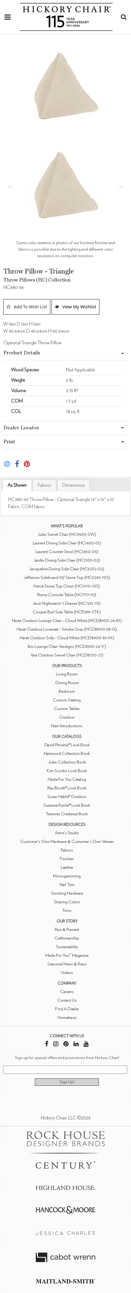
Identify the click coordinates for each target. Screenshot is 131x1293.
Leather (67, 867)
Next (121, 186)
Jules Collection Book (67, 762)
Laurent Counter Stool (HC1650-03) (66, 551)
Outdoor (67, 717)
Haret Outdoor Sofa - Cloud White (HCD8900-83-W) (67, 638)
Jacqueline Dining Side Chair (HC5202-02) (66, 569)
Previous (10, 186)
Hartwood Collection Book (67, 753)
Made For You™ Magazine (66, 955)
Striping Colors (67, 902)
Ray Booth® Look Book (66, 788)
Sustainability (67, 947)
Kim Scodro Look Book (67, 771)
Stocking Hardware (67, 893)
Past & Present (67, 929)
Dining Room (67, 683)
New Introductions (66, 726)
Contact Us (67, 1000)
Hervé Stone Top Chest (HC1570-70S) (66, 586)
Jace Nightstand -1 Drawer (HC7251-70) (67, 603)
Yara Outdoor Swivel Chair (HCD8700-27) (66, 655)
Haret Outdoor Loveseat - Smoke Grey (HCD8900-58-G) (67, 629)
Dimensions (73, 485)
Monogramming (67, 876)
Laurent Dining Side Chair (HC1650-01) (67, 543)
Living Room (67, 674)
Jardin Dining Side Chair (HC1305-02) (67, 560)
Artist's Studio (67, 833)
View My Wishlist (75, 306)
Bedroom (67, 691)
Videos (67, 972)
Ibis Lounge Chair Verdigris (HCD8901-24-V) (67, 646)
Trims (66, 910)
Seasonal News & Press (67, 964)
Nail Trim (67, 884)
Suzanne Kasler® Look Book (66, 805)
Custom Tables (67, 708)
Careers (67, 991)
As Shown (16, 485)
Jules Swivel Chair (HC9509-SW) (67, 534)
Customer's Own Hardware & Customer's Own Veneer (67, 841)
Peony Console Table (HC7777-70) (66, 595)
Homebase (66, 1017)
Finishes (67, 859)
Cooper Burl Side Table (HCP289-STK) (67, 612)
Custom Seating (67, 700)
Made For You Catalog (67, 779)
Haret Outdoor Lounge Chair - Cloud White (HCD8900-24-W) (67, 620)
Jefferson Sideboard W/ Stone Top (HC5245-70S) (67, 577)
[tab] (17, 485)
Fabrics (44, 485)
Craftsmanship (66, 938)
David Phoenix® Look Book (67, 745)
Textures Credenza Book (67, 814)
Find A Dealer (67, 1009)
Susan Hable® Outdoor (66, 796)
